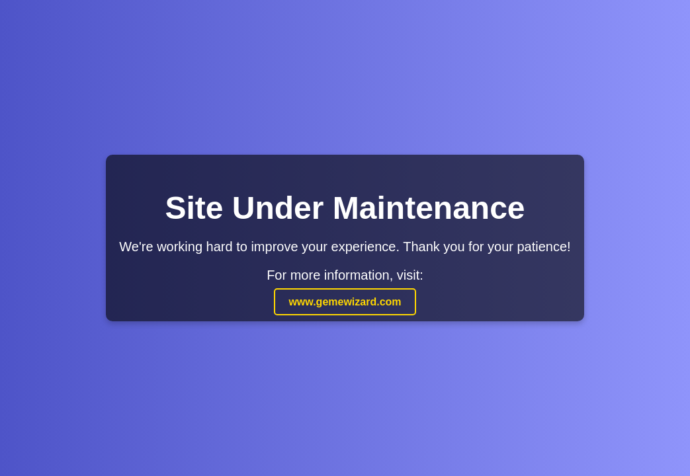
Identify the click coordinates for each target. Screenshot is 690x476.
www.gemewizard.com (344, 301)
